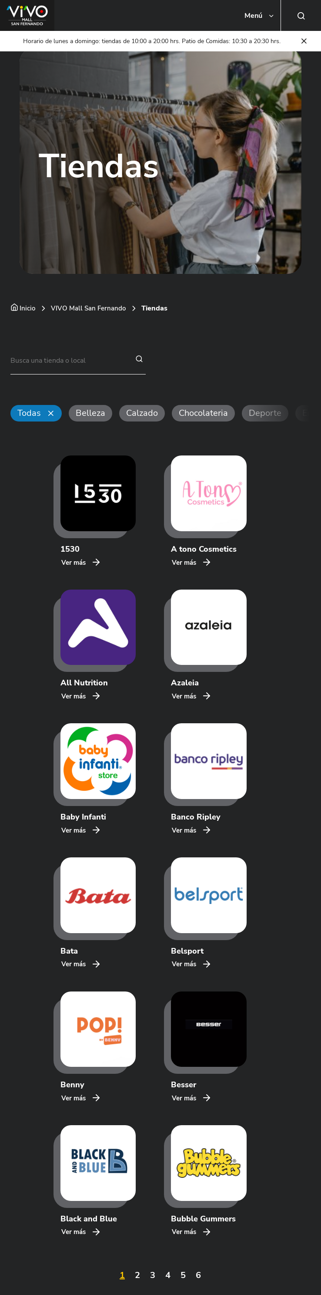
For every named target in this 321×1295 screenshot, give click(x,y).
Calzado (142, 413)
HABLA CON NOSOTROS (46, 1212)
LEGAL (20, 1235)
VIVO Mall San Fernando (88, 308)
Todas (29, 413)
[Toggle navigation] (260, 15)
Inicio (27, 308)
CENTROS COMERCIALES (47, 1190)
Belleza (90, 413)
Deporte (265, 413)
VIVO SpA (26, 1272)
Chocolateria (203, 413)
